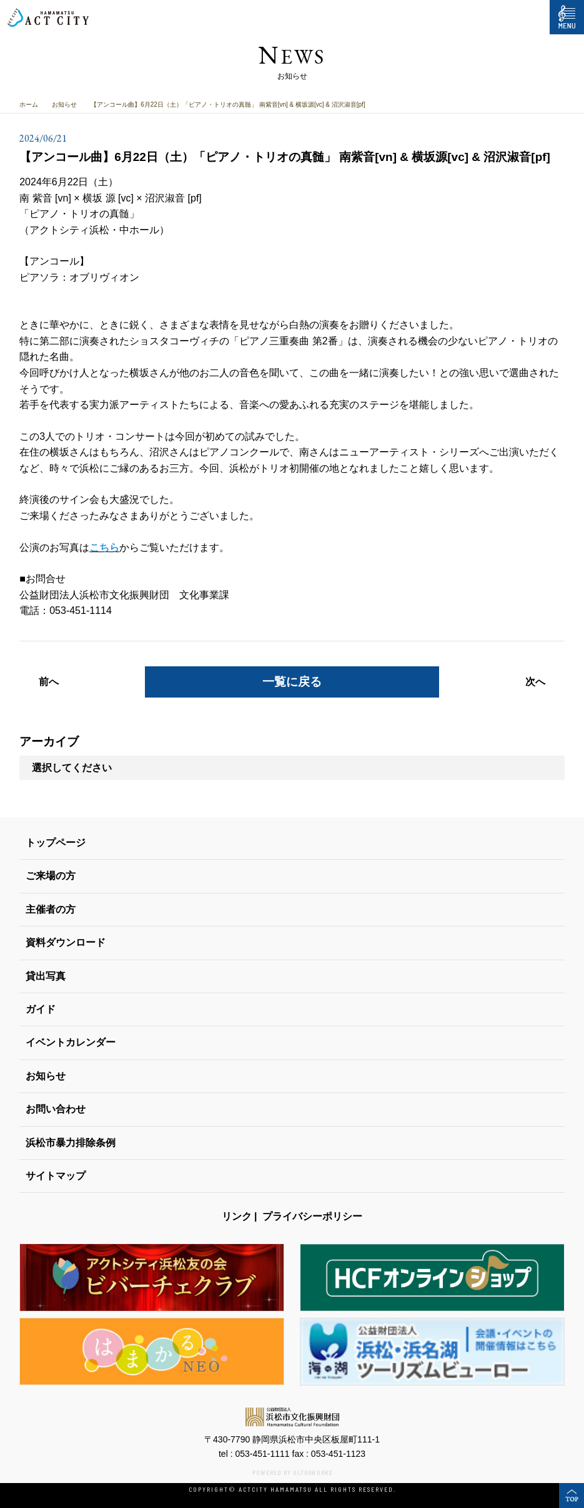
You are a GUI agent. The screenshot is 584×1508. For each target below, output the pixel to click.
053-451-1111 (262, 1454)
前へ (49, 681)
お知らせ (64, 104)
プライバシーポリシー (312, 1216)
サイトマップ (56, 1175)
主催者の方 (51, 909)
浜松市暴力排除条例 (71, 1142)
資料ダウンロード (66, 942)
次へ (535, 681)
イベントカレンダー (71, 1042)
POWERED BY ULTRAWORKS (292, 1472)
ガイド (41, 1009)
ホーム (28, 104)
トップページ (56, 842)
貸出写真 (46, 976)
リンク (237, 1216)
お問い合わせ (56, 1109)
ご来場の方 (51, 875)
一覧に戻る (292, 681)
